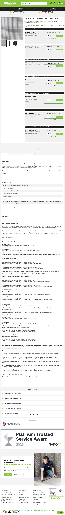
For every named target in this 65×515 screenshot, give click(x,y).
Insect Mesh (4, 149)
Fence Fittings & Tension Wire (7, 502)
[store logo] (10, 3)
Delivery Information (23, 502)
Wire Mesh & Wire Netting (6, 492)
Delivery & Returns (29, 154)
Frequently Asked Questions (39, 502)
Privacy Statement (23, 499)
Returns (21, 494)
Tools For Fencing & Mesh (6, 499)
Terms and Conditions (24, 497)
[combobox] (34, 3)
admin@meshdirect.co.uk (19, 374)
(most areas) (18, 393)
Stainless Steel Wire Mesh (6, 496)
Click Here (53, 12)
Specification (12, 154)
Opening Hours (22, 500)
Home (2, 14)
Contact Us (21, 492)
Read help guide (18, 474)
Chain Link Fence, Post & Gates (8, 494)
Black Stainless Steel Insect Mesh (31, 149)
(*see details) (22, 12)
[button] (3, 28)
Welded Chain (4, 504)
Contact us (8, 474)
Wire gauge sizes (37, 500)
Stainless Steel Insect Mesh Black (15, 149)
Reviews (20, 154)
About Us (21, 496)
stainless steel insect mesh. (46, 172)
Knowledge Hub (37, 504)
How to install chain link (38, 492)
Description (4, 154)
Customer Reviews (23, 504)
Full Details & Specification (57, 25)
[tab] (32, 167)
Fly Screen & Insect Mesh (6, 497)
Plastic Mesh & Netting (6, 500)
